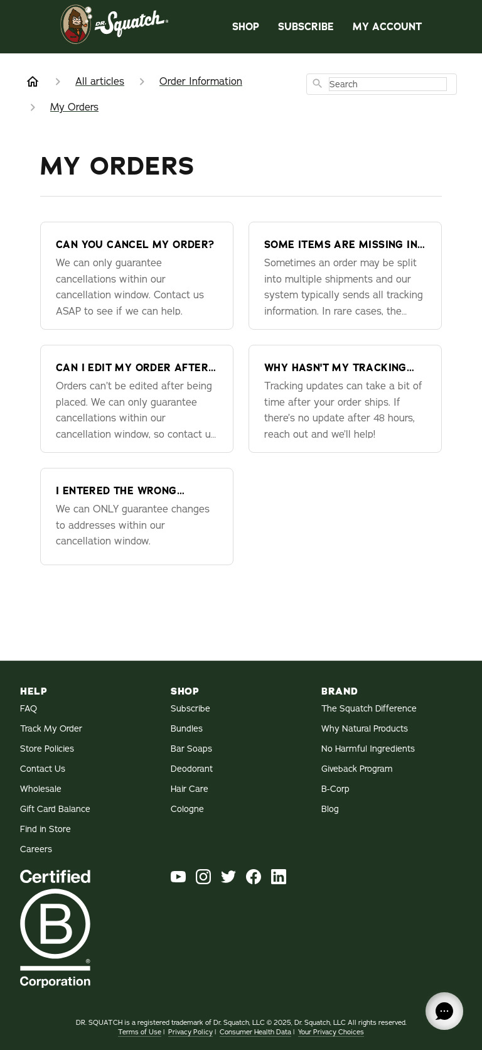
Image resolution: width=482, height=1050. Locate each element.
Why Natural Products (364, 728)
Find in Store (45, 829)
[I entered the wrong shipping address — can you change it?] (136, 516)
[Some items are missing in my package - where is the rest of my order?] (345, 276)
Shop (245, 26)
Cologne (187, 809)
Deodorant (192, 768)
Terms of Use (139, 1031)
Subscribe (306, 26)
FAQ (28, 708)
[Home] (32, 81)
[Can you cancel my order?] (136, 276)
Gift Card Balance (55, 809)
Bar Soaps (191, 748)
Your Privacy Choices (331, 1031)
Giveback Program (357, 768)
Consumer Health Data (255, 1031)
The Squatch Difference (369, 708)
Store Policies (47, 748)
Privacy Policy (190, 1031)
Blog (330, 809)
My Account (387, 26)
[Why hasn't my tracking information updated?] (345, 399)
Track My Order (51, 728)
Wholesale (41, 788)
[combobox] (381, 84)
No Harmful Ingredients (368, 748)
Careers (36, 849)
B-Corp (335, 788)
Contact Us (42, 768)
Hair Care (189, 788)
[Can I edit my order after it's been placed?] (136, 399)
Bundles (187, 728)
